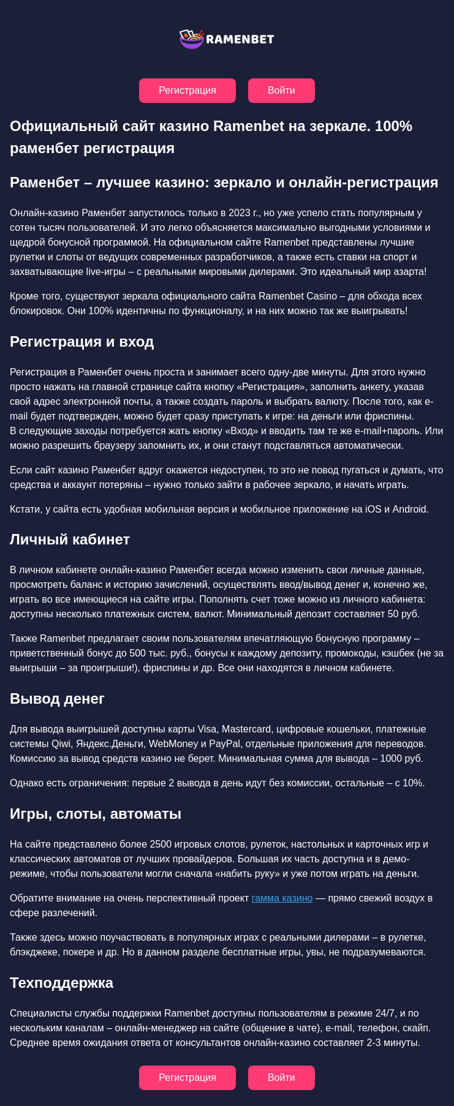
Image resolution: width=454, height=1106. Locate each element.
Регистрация (187, 90)
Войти (281, 90)
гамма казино (282, 898)
